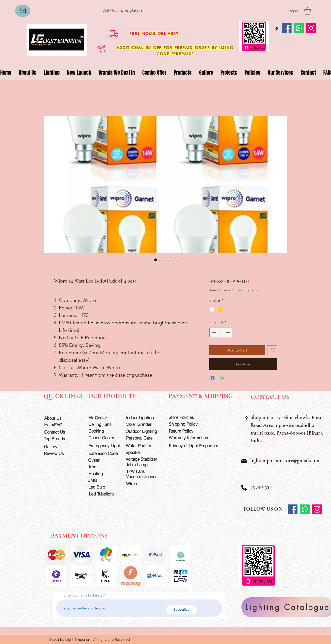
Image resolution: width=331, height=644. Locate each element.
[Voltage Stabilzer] (143, 459)
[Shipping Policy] (186, 424)
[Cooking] (102, 431)
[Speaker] (140, 452)
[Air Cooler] (102, 417)
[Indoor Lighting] (143, 417)
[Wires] (136, 483)
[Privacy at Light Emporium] (195, 445)
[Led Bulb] (102, 487)
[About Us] (58, 418)
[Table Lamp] (143, 464)
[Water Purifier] (143, 445)
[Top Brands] (58, 438)
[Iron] (103, 466)
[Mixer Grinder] (143, 424)
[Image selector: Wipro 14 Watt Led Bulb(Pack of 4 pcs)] (155, 259)
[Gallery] (58, 446)
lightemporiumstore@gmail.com (284, 460)
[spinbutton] (221, 332)
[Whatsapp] (299, 28)
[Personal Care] (143, 438)
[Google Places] (276, 28)
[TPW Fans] (143, 471)
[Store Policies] (186, 417)
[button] (307, 11)
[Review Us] (58, 453)
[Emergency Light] (105, 445)
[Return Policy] (186, 431)
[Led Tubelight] (104, 494)
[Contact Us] (58, 432)
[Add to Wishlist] (272, 350)
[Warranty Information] (192, 437)
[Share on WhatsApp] (222, 378)
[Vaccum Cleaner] (143, 476)
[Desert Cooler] (102, 437)
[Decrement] (213, 332)
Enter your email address (83, 595)
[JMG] (102, 480)
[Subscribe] (181, 609)
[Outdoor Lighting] (143, 431)
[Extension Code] (103, 453)
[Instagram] (311, 28)
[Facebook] (287, 28)
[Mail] (244, 461)
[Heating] (102, 473)
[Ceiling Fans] (102, 424)
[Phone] (244, 487)
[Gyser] (102, 460)
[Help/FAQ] (58, 424)
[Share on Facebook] (213, 378)
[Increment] (228, 332)
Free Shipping (246, 290)
